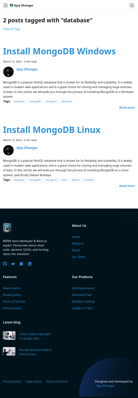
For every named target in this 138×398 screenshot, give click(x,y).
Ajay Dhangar (105, 386)
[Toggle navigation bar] (5, 5)
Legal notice (33, 381)
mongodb (35, 101)
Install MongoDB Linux (51, 129)
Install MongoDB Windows (59, 51)
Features (78, 243)
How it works (11, 288)
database (19, 101)
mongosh (51, 101)
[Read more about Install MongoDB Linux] (127, 186)
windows (66, 101)
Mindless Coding (83, 301)
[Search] (132, 5)
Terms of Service (14, 301)
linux (64, 180)
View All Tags (11, 29)
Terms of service (57, 381)
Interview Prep (81, 295)
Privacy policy (12, 295)
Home (76, 237)
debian (76, 180)
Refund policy (12, 308)
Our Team (78, 257)
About (76, 250)
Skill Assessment (83, 288)
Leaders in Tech (82, 308)
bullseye (89, 180)
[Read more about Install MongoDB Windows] (127, 107)
